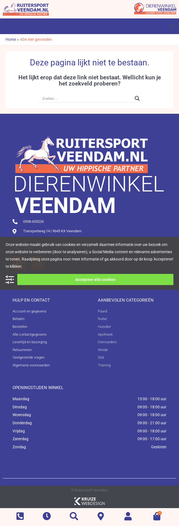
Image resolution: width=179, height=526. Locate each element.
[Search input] (87, 98)
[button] (171, 26)
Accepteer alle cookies (95, 279)
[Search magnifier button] (137, 98)
